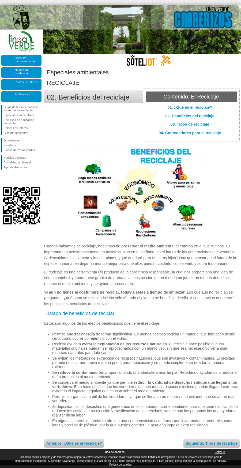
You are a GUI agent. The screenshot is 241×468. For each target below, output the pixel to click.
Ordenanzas (11, 140)
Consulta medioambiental (25, 59)
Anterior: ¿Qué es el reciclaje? (74, 443)
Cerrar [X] (220, 452)
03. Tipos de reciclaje (190, 124)
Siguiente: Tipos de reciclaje (212, 443)
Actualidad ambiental (17, 162)
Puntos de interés (26, 82)
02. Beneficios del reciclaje (189, 116)
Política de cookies (120, 464)
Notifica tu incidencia (21, 71)
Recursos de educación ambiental (18, 121)
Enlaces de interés (15, 128)
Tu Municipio (23, 94)
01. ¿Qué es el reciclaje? (189, 107)
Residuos (9, 145)
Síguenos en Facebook (4, 178)
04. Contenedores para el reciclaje (190, 133)
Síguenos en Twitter (13, 178)
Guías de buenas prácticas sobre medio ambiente (21, 108)
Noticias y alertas (14, 157)
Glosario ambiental (15, 132)
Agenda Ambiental (15, 167)
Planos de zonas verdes (19, 150)
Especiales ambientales (19, 115)
